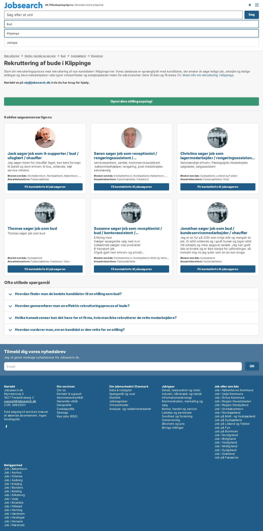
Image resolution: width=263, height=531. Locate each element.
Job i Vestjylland (226, 442)
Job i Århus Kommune (230, 397)
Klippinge (97, 56)
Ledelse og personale (176, 412)
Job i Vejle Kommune (229, 394)
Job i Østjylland (225, 438)
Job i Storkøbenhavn (229, 409)
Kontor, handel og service (40, 55)
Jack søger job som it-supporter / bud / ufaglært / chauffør (43, 155)
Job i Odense (13, 476)
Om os (61, 390)
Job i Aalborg (13, 480)
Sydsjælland (78, 55)
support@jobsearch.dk (20, 401)
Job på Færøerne (226, 457)
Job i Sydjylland (225, 450)
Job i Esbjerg (13, 483)
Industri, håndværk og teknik (182, 394)
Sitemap (62, 412)
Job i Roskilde (13, 502)
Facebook (6, 426)
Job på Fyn (222, 427)
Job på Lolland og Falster (232, 423)
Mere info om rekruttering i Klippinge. (208, 75)
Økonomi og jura (173, 423)
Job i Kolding (13, 491)
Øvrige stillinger (172, 427)
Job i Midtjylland (226, 446)
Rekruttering (11, 55)
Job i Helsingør (14, 517)
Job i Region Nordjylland (231, 405)
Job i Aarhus (12, 472)
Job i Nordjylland (226, 435)
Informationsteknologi (177, 397)
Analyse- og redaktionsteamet (130, 409)
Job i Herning (13, 510)
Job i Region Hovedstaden (233, 401)
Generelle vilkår (67, 401)
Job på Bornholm (226, 431)
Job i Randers (13, 487)
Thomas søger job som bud (32, 228)
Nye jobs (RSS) (67, 416)
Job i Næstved (14, 525)
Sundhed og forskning (177, 416)
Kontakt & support (69, 394)
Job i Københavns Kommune (234, 390)
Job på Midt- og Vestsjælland (235, 416)
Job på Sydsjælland (228, 420)
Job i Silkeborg (14, 495)
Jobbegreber (118, 401)
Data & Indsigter (120, 390)
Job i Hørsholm (14, 513)
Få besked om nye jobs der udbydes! (249, 5)
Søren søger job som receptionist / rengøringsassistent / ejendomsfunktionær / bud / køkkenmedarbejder (125, 160)
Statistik (115, 397)
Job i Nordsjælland (228, 412)
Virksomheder (118, 405)
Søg (252, 14)
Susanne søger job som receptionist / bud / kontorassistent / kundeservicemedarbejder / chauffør (128, 232)
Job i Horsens (13, 521)
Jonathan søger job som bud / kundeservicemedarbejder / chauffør (213, 230)
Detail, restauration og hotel (181, 390)
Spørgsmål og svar (122, 394)
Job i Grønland (225, 453)
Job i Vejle (11, 499)
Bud (63, 55)
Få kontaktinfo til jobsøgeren (45, 186)
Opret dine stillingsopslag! (131, 101)
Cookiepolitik (66, 409)
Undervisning (171, 420)
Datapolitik (64, 405)
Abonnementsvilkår (70, 397)
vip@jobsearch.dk (37, 82)
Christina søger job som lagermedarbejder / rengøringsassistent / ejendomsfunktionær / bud (216, 157)
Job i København (15, 468)
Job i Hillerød (13, 506)
